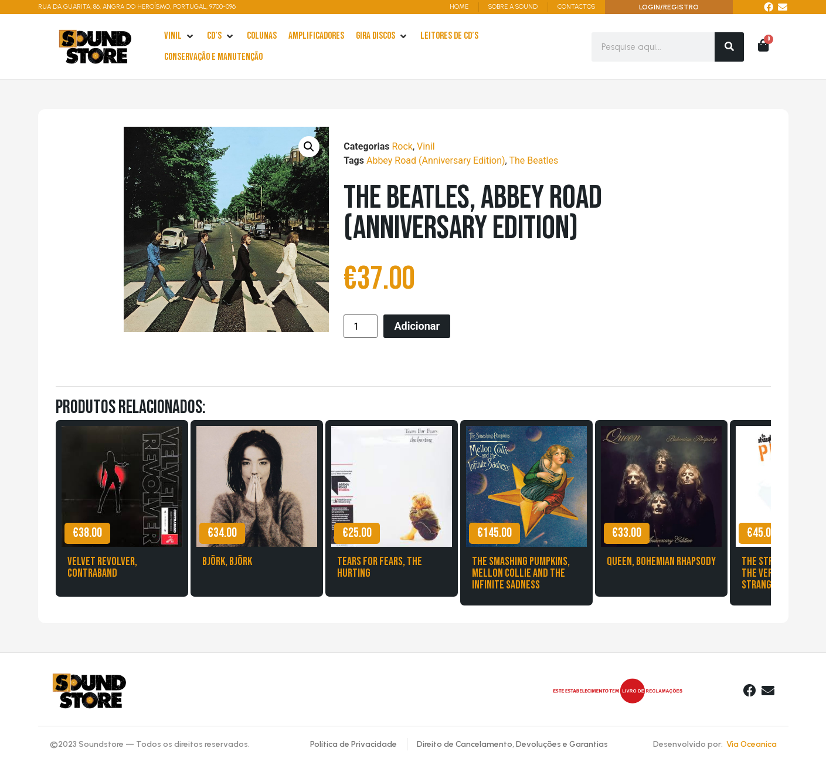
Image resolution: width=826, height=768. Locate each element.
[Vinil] (179, 36)
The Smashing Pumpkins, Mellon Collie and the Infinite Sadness (521, 573)
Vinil (426, 146)
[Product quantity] (361, 326)
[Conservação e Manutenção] (213, 57)
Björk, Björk (227, 561)
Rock (402, 146)
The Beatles (533, 160)
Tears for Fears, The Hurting (379, 567)
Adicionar (417, 326)
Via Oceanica (751, 744)
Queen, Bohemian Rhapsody (661, 561)
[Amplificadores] (316, 36)
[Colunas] (262, 36)
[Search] (729, 47)
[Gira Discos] (382, 36)
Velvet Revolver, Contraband (102, 567)
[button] (308, 146)
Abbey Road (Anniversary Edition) (435, 160)
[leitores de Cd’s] (449, 36)
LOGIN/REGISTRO (669, 7)
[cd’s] (221, 36)
